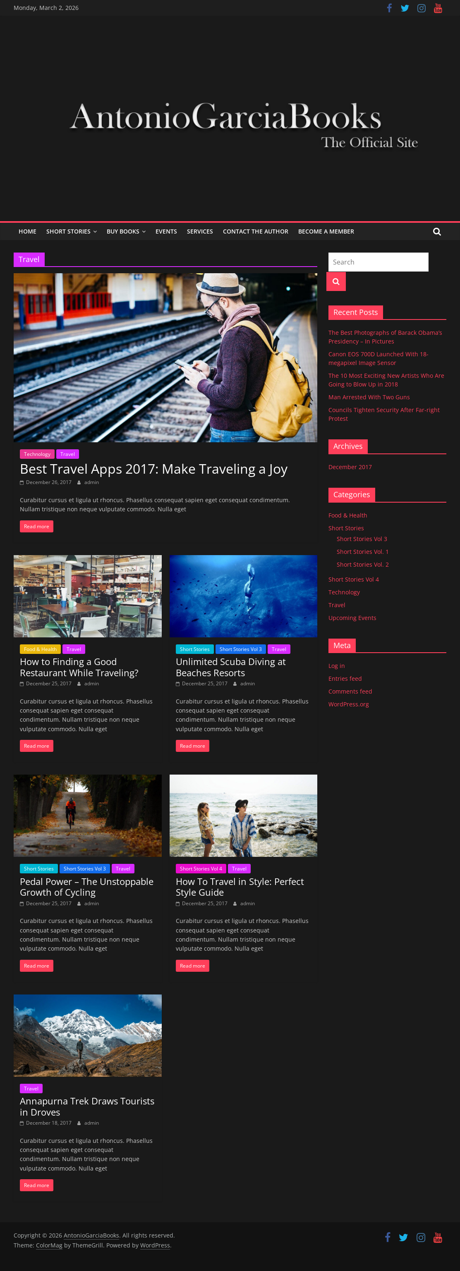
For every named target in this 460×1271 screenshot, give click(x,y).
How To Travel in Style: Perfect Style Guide (240, 886)
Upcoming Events (352, 618)
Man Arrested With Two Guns (369, 397)
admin (91, 482)
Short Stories (68, 231)
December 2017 (350, 467)
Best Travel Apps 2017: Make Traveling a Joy (154, 468)
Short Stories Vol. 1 (363, 552)
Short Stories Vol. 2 (363, 564)
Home (27, 231)
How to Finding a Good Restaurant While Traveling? (79, 666)
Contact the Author (255, 231)
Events (166, 231)
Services (200, 231)
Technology (37, 454)
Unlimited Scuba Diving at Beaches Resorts (231, 666)
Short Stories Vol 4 (201, 868)
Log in (336, 666)
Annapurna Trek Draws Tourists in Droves (87, 1106)
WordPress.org (348, 704)
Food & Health (40, 649)
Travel (67, 454)
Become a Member (326, 231)
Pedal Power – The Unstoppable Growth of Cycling (86, 886)
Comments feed (350, 691)
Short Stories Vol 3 (241, 649)
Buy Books (123, 231)
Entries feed (345, 678)
